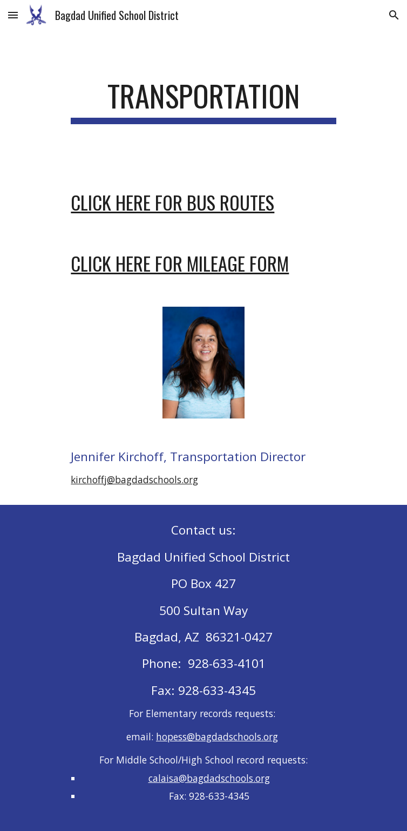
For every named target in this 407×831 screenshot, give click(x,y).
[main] (203, 101)
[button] (13, 15)
